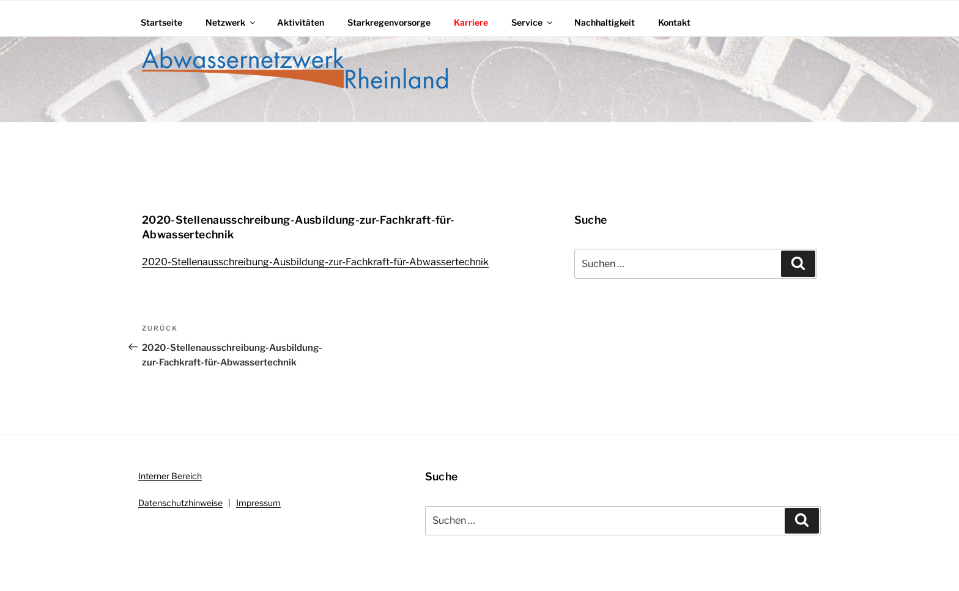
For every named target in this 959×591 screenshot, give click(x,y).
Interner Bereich (170, 476)
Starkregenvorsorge (389, 22)
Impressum (258, 502)
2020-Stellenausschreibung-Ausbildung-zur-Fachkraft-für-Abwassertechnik (315, 262)
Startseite (161, 22)
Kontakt (674, 22)
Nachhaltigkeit (604, 22)
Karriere (471, 22)
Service (532, 22)
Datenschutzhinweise (180, 502)
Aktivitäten (300, 22)
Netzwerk (231, 22)
